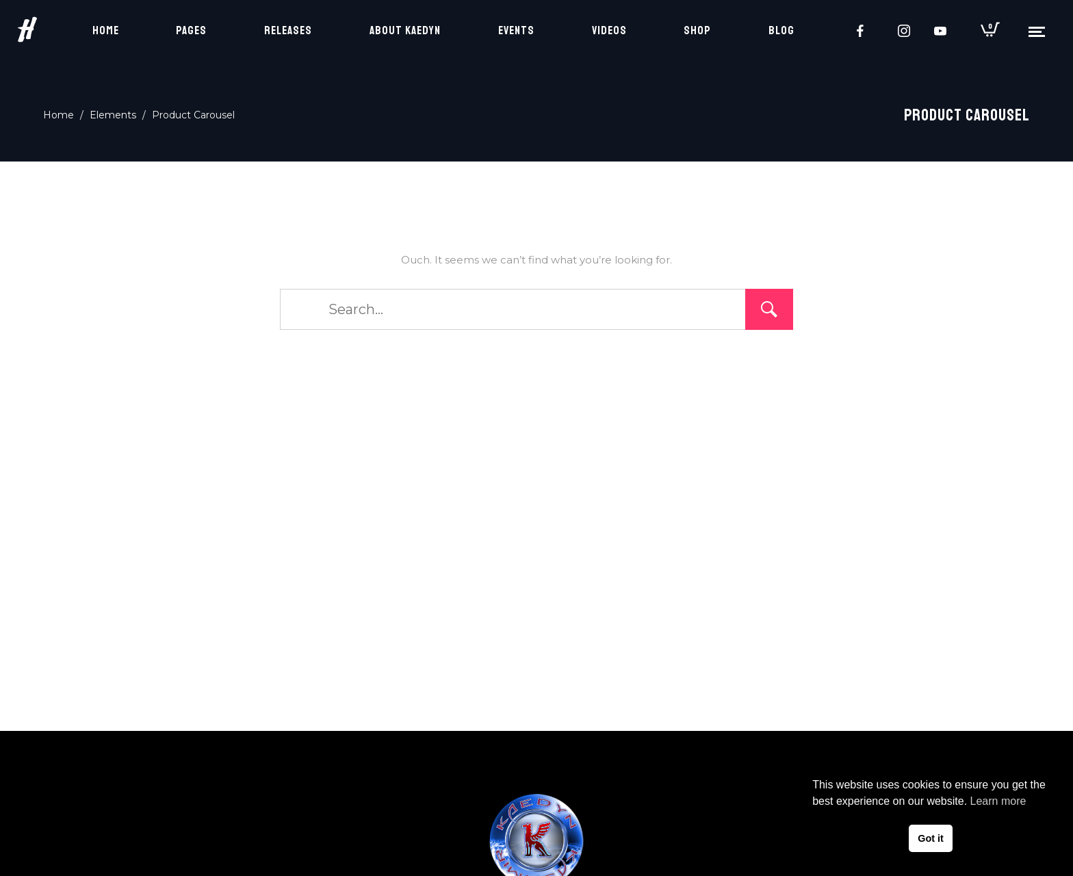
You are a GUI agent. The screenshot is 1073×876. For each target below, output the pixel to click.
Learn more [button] (998, 801)
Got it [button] (931, 838)
